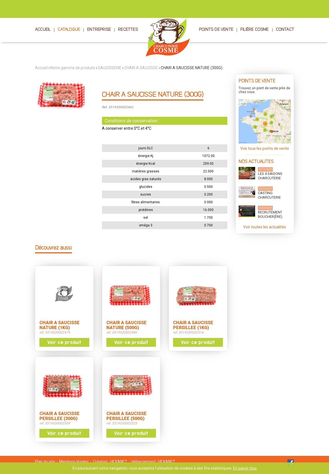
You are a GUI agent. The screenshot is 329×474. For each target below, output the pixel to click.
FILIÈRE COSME (254, 30)
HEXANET (118, 461)
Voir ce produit (64, 342)
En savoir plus (245, 468)
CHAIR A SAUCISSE (141, 68)
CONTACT (285, 30)
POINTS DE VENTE (216, 30)
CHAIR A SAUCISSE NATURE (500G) (126, 325)
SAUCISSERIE (110, 68)
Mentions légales (74, 461)
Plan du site (45, 461)
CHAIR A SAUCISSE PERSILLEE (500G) (126, 416)
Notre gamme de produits (72, 68)
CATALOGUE (69, 30)
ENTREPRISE (99, 30)
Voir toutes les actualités (264, 227)
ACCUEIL (42, 30)
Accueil (41, 68)
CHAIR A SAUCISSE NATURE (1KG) (59, 325)
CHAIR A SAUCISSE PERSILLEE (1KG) (193, 325)
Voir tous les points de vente (264, 148)
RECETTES (128, 30)
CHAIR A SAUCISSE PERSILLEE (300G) (59, 416)
